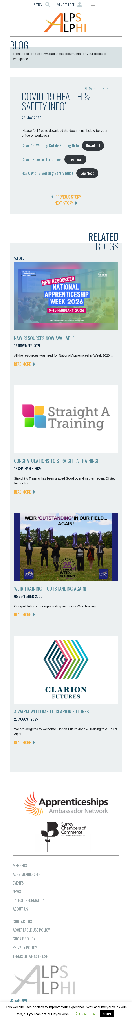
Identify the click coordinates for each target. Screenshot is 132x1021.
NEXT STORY (66, 203)
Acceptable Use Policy (31, 930)
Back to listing (97, 88)
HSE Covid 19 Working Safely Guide (47, 173)
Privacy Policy (25, 947)
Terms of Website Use (30, 956)
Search (42, 4)
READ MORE (24, 364)
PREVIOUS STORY (66, 197)
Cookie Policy (24, 939)
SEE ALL (19, 258)
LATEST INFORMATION (29, 900)
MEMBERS (20, 865)
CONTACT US (22, 921)
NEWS (17, 891)
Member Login (69, 4)
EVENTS (18, 883)
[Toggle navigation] (93, 5)
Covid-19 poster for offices (41, 159)
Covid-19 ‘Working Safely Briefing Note (50, 145)
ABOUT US (20, 909)
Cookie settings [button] (85, 1013)
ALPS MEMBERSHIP (27, 874)
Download (93, 145)
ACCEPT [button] (107, 1014)
